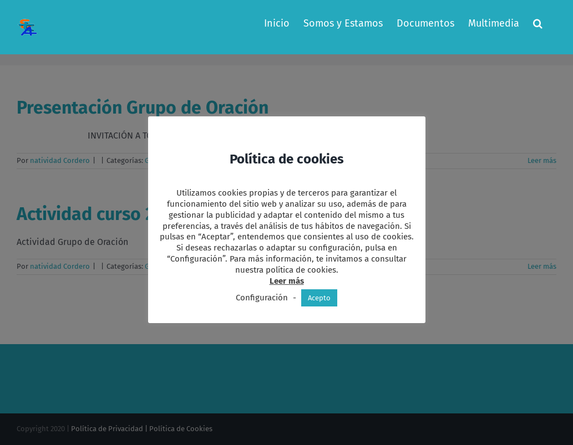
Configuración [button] (262, 298)
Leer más (287, 281)
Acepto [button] (319, 298)
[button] (537, 23)
